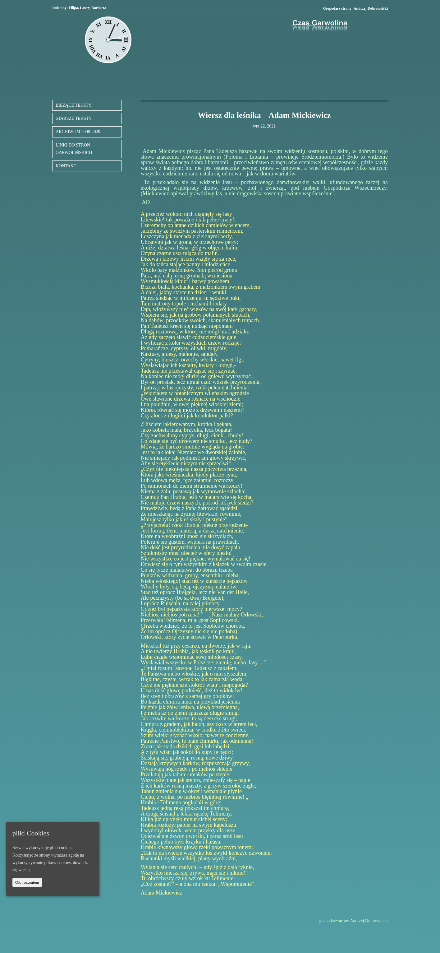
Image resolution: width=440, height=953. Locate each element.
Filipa (73, 8)
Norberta (98, 8)
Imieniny (59, 8)
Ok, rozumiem (27, 882)
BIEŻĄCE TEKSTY (74, 105)
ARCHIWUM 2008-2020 (78, 131)
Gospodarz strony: (355, 9)
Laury (84, 8)
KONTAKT (66, 166)
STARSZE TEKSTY (74, 118)
